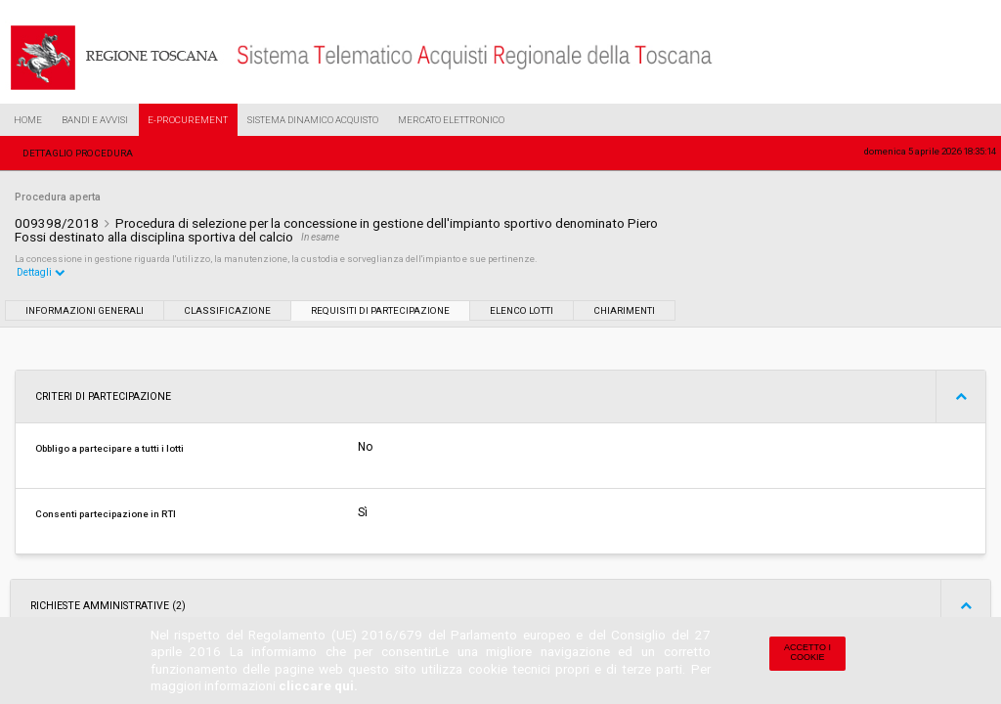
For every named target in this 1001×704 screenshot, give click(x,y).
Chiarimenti (624, 310)
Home (28, 119)
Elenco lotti (521, 310)
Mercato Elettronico (451, 119)
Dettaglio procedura (77, 153)
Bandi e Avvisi (95, 119)
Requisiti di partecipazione (380, 310)
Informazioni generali (84, 310)
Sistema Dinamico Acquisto (312, 119)
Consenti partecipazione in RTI (105, 513)
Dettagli (41, 272)
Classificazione (227, 310)
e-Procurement (188, 119)
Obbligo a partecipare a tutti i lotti (109, 448)
